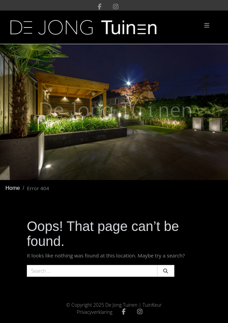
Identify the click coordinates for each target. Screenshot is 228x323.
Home (12, 188)
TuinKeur (152, 305)
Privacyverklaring (94, 312)
